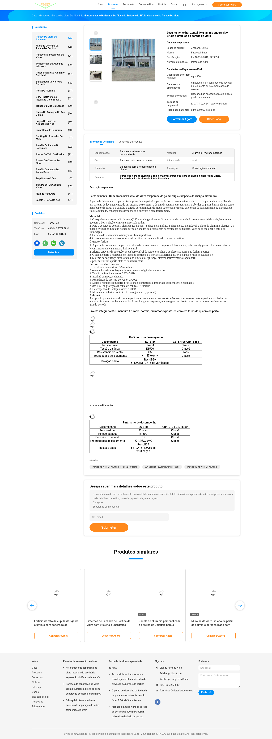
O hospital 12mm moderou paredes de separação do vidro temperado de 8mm (82, 705)
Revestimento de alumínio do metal (54, 74)
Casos (35, 692)
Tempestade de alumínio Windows (54, 65)
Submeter (109, 527)
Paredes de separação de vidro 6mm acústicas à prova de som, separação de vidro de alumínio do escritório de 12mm (83, 689)
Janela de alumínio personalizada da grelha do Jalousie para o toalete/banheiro (160, 624)
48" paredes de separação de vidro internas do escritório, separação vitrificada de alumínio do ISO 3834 (84, 673)
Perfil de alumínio (54, 90)
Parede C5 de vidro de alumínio (202, 467)
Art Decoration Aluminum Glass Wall (162, 467)
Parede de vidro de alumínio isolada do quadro (114, 467)
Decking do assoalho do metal (54, 137)
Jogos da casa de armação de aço (54, 122)
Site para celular (40, 696)
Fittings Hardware (54, 193)
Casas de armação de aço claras (54, 113)
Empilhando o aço (54, 178)
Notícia (36, 682)
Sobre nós (37, 677)
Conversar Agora (227, 4)
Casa (34, 667)
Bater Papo (54, 252)
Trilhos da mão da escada (54, 106)
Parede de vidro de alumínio (54, 38)
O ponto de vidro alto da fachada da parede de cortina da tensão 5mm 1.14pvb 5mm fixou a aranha (129, 696)
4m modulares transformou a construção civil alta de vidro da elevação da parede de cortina (129, 679)
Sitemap (36, 687)
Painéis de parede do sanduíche (54, 146)
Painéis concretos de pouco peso (54, 171)
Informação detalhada (102, 141)
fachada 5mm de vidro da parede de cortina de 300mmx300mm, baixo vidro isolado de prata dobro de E (129, 712)
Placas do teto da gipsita (54, 154)
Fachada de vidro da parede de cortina (54, 47)
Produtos (37, 672)
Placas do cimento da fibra (54, 162)
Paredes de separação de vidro (54, 56)
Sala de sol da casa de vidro (54, 186)
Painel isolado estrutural (54, 130)
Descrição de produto (130, 141)
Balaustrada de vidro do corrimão (54, 83)
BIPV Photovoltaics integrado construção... (54, 98)
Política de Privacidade (38, 704)
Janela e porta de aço (54, 200)
